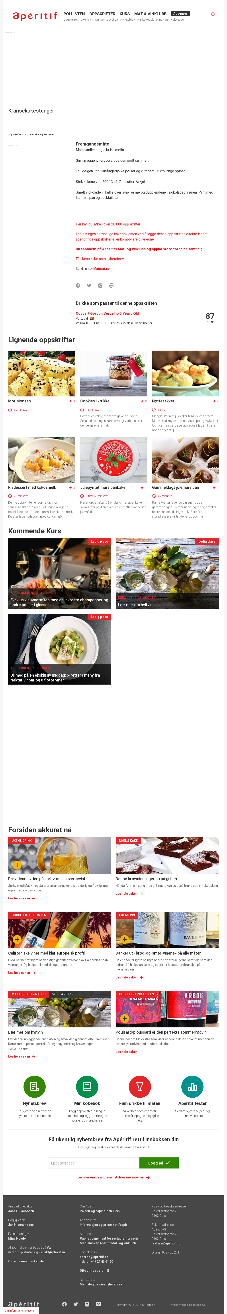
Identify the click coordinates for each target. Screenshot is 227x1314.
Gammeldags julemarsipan (175, 487)
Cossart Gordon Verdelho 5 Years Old (107, 313)
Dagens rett (71, 19)
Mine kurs (162, 19)
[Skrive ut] (111, 285)
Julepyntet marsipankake (102, 487)
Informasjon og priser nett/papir (103, 1225)
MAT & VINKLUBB (150, 14)
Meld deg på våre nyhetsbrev (101, 1284)
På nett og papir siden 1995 (100, 1211)
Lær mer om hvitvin (25, 1032)
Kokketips (177, 19)
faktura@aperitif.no (166, 1243)
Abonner (180, 13)
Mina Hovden (17, 1238)
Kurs (125, 14)
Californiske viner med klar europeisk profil (46, 953)
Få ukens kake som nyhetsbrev (100, 259)
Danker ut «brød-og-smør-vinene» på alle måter (158, 953)
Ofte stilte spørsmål (94, 1270)
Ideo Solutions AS (193, 1304)
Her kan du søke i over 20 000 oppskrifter (108, 224)
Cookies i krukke (95, 401)
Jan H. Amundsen (21, 1225)
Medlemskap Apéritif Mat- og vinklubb (108, 1243)
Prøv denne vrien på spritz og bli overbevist (46, 878)
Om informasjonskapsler (26, 1261)
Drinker (99, 19)
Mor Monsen (19, 401)
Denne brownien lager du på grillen (146, 878)
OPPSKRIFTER (102, 14)
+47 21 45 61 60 (102, 1261)
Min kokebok (145, 19)
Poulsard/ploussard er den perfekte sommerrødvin (161, 1032)
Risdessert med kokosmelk (32, 487)
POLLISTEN (74, 14)
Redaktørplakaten (52, 1252)
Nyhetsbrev (127, 19)
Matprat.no (101, 268)
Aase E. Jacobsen (21, 1211)
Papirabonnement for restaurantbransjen (110, 1238)
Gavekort (112, 19)
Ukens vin (87, 19)
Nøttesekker (163, 401)
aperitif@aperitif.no (94, 1257)
